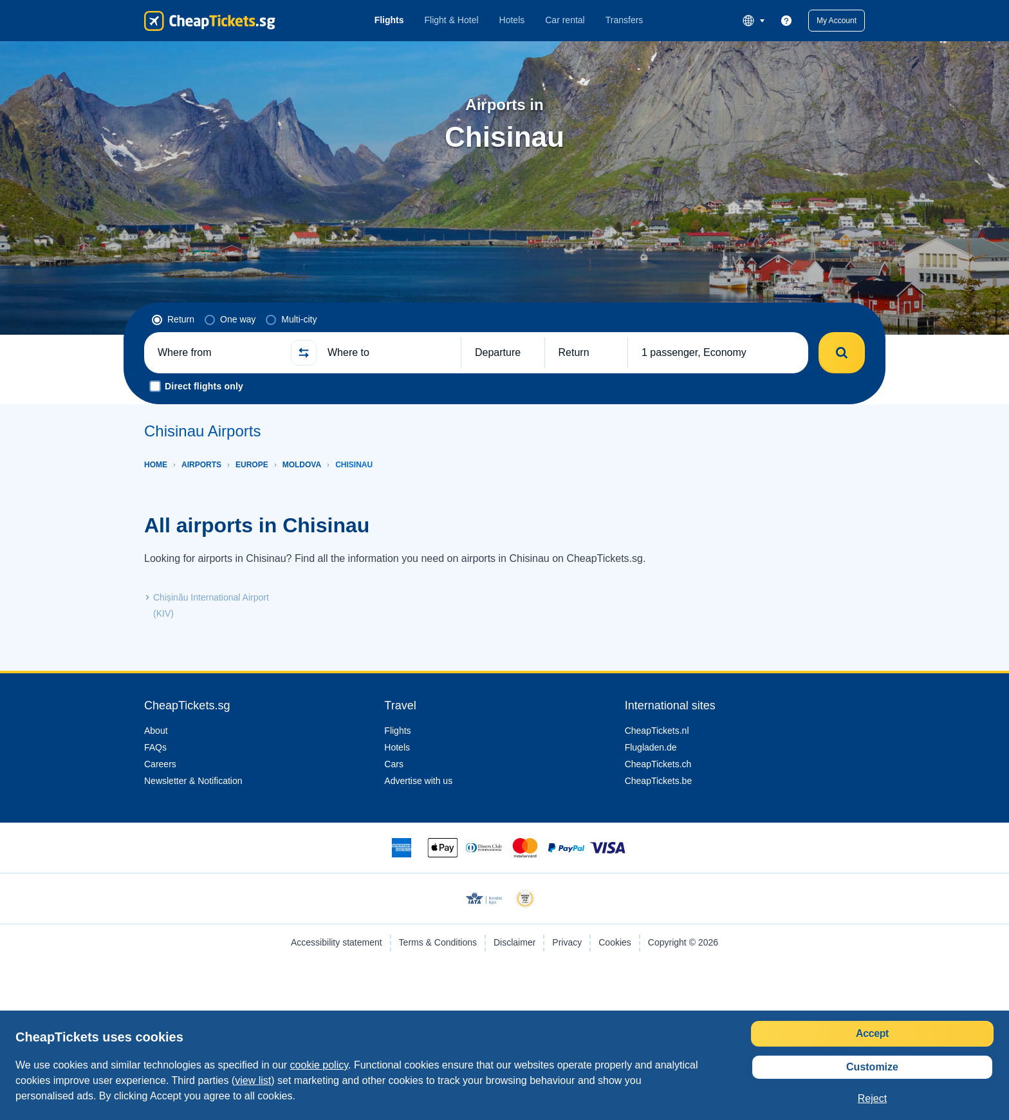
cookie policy (339, 1064)
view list (342, 1080)
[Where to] (388, 352)
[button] (834, 21)
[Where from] (218, 352)
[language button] (748, 20)
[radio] (173, 320)
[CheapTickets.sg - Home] (209, 20)
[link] (781, 20)
